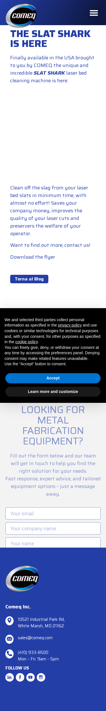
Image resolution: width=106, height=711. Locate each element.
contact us (76, 245)
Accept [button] (53, 378)
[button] (94, 13)
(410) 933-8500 (33, 652)
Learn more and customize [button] (53, 391)
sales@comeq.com (35, 637)
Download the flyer (32, 257)
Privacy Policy (19, 695)
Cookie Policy (48, 695)
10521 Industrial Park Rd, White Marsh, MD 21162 (41, 622)
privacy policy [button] (70, 325)
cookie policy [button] (26, 342)
